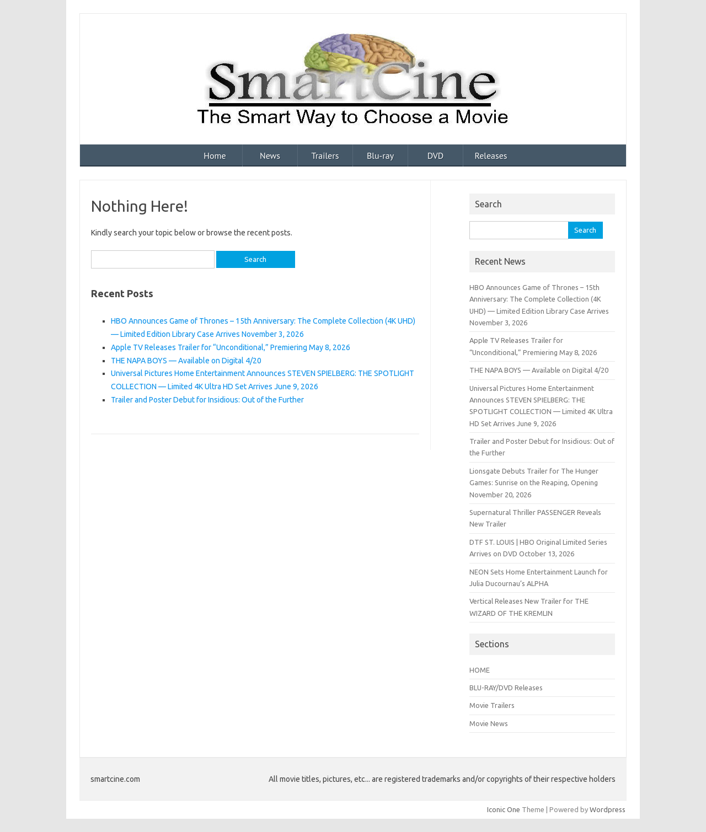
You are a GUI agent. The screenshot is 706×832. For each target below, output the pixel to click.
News (270, 155)
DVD (435, 155)
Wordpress (607, 809)
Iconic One (503, 809)
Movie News (488, 723)
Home (215, 155)
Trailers (325, 155)
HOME (479, 670)
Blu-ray (380, 155)
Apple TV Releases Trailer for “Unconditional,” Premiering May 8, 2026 (230, 347)
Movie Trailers (492, 705)
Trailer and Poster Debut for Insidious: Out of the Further (207, 399)
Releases (490, 155)
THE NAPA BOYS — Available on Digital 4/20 (186, 360)
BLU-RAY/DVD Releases (506, 687)
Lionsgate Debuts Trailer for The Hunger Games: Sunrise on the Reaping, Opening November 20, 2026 (533, 482)
